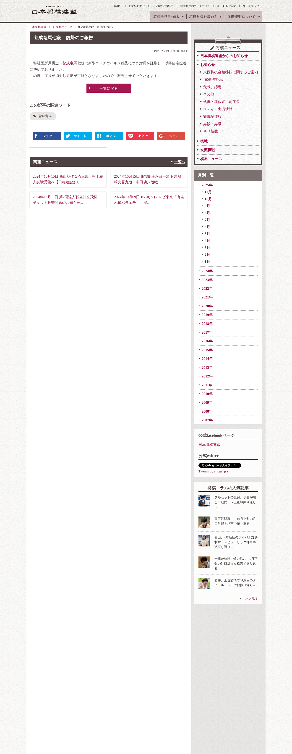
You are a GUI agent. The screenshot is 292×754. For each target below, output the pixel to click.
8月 (207, 213)
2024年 (207, 271)
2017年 (207, 332)
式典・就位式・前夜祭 (221, 102)
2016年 (207, 341)
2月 (207, 254)
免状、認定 (212, 87)
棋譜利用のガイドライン (195, 6)
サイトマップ (251, 6)
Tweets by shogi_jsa (213, 471)
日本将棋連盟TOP (40, 27)
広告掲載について (163, 6)
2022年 (207, 288)
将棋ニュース (64, 27)
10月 (208, 199)
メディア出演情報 (217, 109)
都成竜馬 (70, 63)
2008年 (207, 411)
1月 (207, 262)
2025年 (207, 185)
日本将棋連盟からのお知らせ (224, 56)
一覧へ (179, 162)
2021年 (207, 297)
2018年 (207, 324)
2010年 (207, 394)
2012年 (207, 376)
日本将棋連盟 (209, 445)
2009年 (207, 402)
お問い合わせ (137, 6)
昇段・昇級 (212, 124)
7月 (207, 220)
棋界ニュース (211, 159)
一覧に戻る (108, 88)
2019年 (207, 315)
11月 (208, 192)
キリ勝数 (210, 131)
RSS (119, 6)
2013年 (207, 367)
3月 (207, 248)
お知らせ (207, 65)
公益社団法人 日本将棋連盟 (54, 10)
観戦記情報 (212, 117)
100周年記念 (213, 80)
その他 (208, 94)
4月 (207, 241)
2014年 (207, 359)
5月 (207, 234)
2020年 (207, 306)
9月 (207, 206)
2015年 (207, 350)
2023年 (207, 280)
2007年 (207, 420)
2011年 (207, 385)
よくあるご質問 (226, 6)
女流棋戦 (207, 150)
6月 (207, 227)
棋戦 (204, 141)
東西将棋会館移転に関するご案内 (230, 72)
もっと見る (250, 598)
